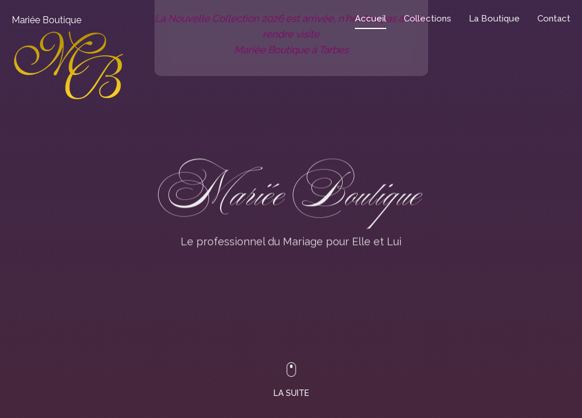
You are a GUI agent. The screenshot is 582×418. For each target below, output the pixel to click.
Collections (427, 18)
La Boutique (494, 18)
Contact (553, 18)
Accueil (370, 18)
